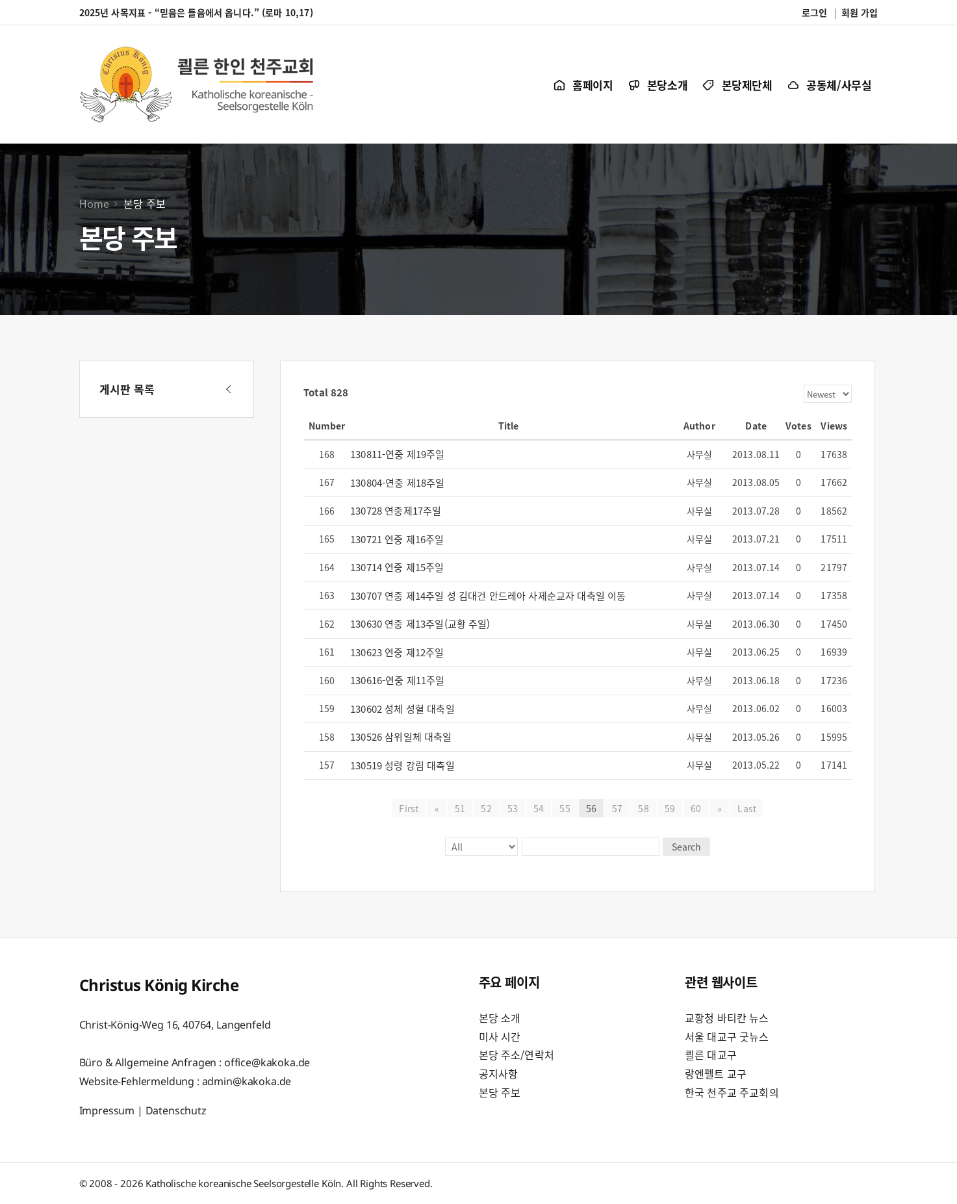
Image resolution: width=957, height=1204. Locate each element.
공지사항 (498, 1073)
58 (643, 808)
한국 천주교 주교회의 (732, 1092)
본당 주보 (500, 1092)
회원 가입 (859, 12)
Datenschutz (176, 1110)
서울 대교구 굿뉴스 (727, 1036)
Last (746, 808)
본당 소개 (500, 1017)
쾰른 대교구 (711, 1054)
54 (538, 808)
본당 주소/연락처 (516, 1054)
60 (696, 808)
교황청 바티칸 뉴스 (727, 1017)
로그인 (814, 12)
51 (460, 808)
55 (564, 808)
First (409, 808)
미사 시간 (500, 1036)
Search (685, 846)
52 (486, 808)
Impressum (107, 1110)
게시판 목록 (127, 389)
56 (591, 808)
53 (512, 808)
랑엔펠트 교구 (715, 1073)
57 (617, 808)
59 (670, 808)
